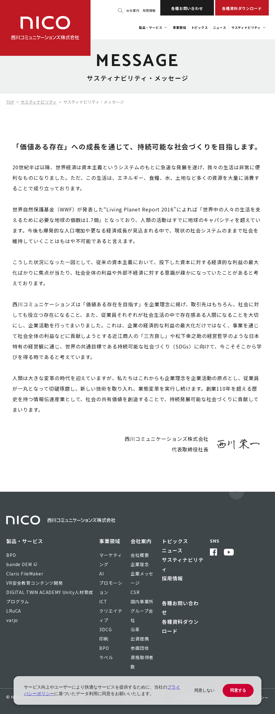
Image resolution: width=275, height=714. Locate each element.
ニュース (172, 550)
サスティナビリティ (38, 102)
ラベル (106, 657)
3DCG (105, 629)
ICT (103, 601)
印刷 (104, 639)
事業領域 (109, 541)
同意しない (204, 690)
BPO (104, 648)
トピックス (175, 541)
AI (101, 573)
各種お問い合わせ (187, 8)
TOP (10, 102)
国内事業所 (142, 601)
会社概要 (140, 555)
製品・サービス (24, 541)
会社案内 (132, 10)
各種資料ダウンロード (242, 8)
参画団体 (140, 648)
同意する (238, 690)
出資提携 (140, 639)
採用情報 (149, 10)
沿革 (135, 629)
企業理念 (140, 564)
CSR (135, 592)
